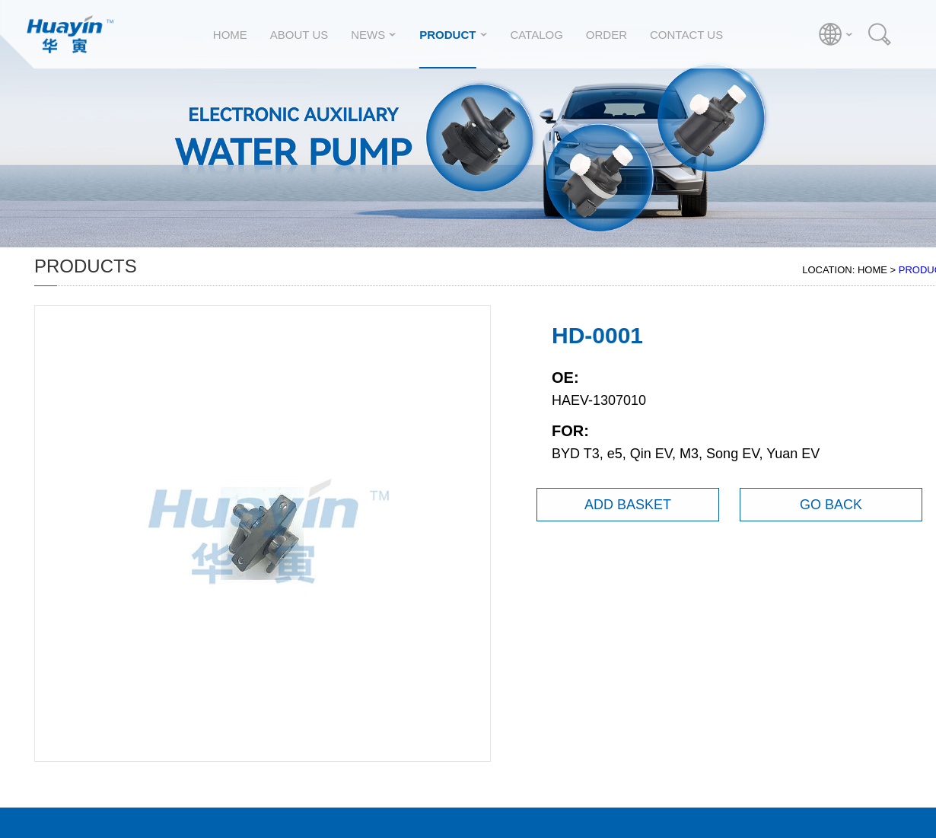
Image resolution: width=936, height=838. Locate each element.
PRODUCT (447, 34)
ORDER (606, 34)
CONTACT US (686, 34)
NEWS (368, 34)
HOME (230, 34)
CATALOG (536, 34)
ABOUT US (299, 34)
